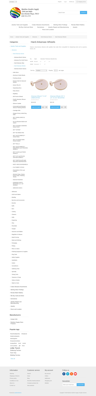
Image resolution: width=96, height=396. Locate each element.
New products (30, 385)
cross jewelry (13, 345)
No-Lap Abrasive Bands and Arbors (20, 122)
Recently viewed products (33, 380)
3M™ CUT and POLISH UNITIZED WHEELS (19, 157)
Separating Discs (17, 88)
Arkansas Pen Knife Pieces (21, 60)
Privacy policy (13, 378)
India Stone (16, 72)
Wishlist (47, 383)
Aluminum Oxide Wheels (19, 75)
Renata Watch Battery (78, 25)
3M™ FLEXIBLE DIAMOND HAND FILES (20, 126)
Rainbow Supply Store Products (17, 323)
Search (29, 373)
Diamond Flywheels (18, 179)
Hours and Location (48, 29)
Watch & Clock (15, 283)
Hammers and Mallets (17, 231)
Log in (65, 1)
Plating (13, 245)
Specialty (14, 271)
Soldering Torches (15, 350)
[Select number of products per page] (56, 70)
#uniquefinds (13, 343)
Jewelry (75, 27)
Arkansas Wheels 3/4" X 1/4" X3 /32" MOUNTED (57, 96)
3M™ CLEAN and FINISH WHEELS (19, 152)
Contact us (12, 385)
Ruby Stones (16, 90)
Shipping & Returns (14, 376)
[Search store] (69, 12)
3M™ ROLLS (16, 143)
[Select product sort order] (41, 70)
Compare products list (32, 383)
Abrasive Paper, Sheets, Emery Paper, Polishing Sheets (19, 175)
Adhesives (14, 191)
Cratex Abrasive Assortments (40, 25)
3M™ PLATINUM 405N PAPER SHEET (18, 140)
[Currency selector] (13, 2)
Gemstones (40, 27)
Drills (13, 217)
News (28, 376)
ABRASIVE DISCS (17, 188)
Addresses (47, 378)
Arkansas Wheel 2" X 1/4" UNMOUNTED (39, 96)
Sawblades (14, 260)
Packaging (14, 243)
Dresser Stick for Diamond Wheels (19, 81)
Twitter (67, 373)
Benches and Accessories (18, 200)
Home (11, 37)
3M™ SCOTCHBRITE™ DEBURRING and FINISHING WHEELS (20, 148)
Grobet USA (14, 319)
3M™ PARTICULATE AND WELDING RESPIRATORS (19, 161)
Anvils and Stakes (16, 194)
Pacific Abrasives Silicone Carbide (19, 100)
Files (13, 223)
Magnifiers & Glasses (17, 234)
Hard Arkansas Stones (18, 53)
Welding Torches (15, 355)
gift (19, 345)
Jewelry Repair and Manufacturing (58, 27)
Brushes (14, 203)
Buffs (13, 205)
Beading (14, 197)
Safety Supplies (16, 257)
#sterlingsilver (13, 338)
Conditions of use (14, 380)
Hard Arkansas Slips (19, 63)
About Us (12, 383)
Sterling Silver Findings (60, 25)
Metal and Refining (16, 240)
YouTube (75, 373)
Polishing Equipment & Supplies (20, 251)
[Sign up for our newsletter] (69, 384)
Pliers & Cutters (16, 248)
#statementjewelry (14, 336)
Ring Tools (14, 254)
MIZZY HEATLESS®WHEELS (20, 164)
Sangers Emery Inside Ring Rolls (20, 114)
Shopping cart (48, 380)
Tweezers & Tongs (16, 277)
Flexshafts (14, 225)
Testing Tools (15, 274)
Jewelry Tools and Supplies (20, 25)
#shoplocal (24, 333)
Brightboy (15, 93)
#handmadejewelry (15, 333)
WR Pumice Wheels (18, 96)
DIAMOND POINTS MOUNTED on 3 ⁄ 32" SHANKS (18, 184)
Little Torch (15, 348)
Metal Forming (15, 237)
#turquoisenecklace (15, 341)
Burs (13, 208)
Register (60, 1)
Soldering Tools (15, 268)
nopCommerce (18, 392)
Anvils (24, 343)
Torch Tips (13, 353)
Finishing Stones (17, 78)
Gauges (14, 228)
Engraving (14, 220)
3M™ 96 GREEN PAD (18, 132)
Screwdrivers (15, 265)
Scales (13, 263)
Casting (14, 211)
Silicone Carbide (17, 103)
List (86, 70)
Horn (23, 345)
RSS (71, 373)
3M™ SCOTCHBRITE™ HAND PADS (19, 136)
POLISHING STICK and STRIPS (19, 171)
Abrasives (14, 50)
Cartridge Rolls (16, 110)
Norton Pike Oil (16, 85)
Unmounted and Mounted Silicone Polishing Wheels (19, 107)
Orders (46, 376)
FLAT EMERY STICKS (18, 167)
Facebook (63, 373)
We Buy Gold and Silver (26, 27)
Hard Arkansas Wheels (19, 66)
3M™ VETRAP (16, 129)
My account (48, 373)
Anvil (19, 343)
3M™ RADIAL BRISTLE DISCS (19, 118)
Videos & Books (16, 280)
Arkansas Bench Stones (20, 57)
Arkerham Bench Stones (20, 68)
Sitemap (12, 373)
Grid (83, 70)
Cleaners (14, 214)
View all (13, 358)
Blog (28, 378)
